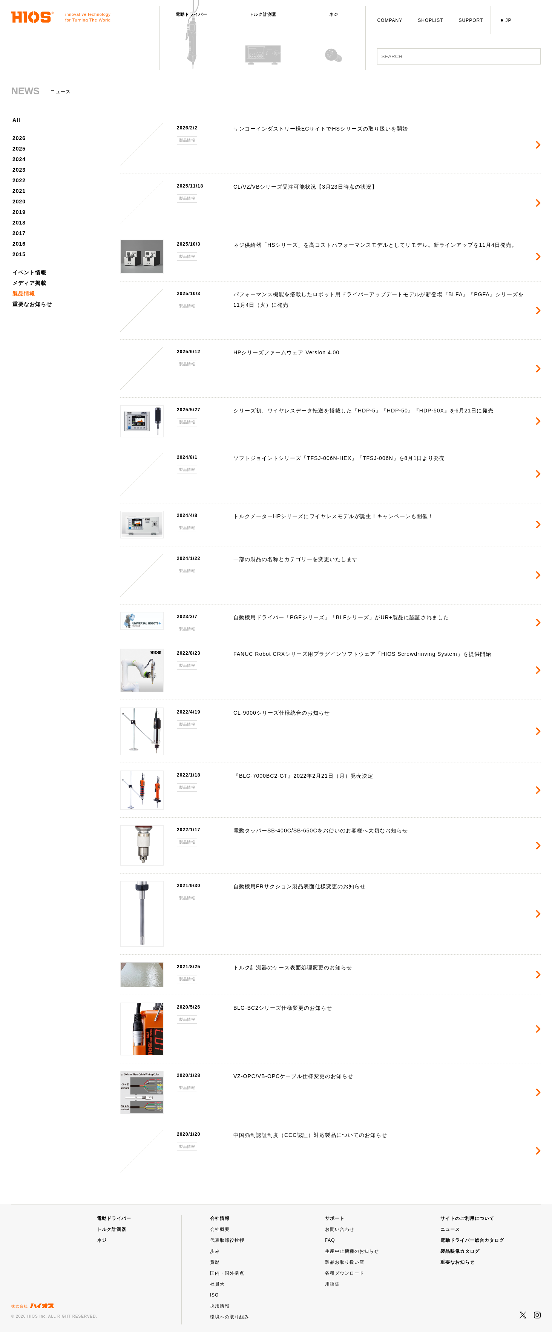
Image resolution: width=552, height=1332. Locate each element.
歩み (215, 1251)
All (16, 120)
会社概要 (220, 1229)
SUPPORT (471, 20)
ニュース (450, 1229)
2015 (19, 254)
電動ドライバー (114, 1218)
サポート (335, 1218)
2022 (19, 180)
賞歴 (215, 1262)
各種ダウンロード (344, 1273)
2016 (19, 244)
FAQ (330, 1240)
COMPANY (389, 20)
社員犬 (217, 1284)
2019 (19, 212)
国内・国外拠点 (227, 1273)
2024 (19, 159)
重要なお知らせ (32, 304)
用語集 (332, 1284)
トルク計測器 (111, 1229)
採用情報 (220, 1306)
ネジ (102, 1240)
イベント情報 (29, 272)
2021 (19, 191)
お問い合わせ (339, 1229)
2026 (19, 138)
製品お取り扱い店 (344, 1262)
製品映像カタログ (460, 1251)
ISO (214, 1295)
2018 (19, 223)
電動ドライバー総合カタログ (472, 1240)
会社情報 (220, 1218)
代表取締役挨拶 (227, 1240)
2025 (19, 149)
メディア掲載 (29, 283)
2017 (19, 233)
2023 (19, 170)
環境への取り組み (229, 1317)
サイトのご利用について (467, 1218)
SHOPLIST (430, 20)
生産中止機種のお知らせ (352, 1251)
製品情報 (23, 294)
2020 (19, 201)
